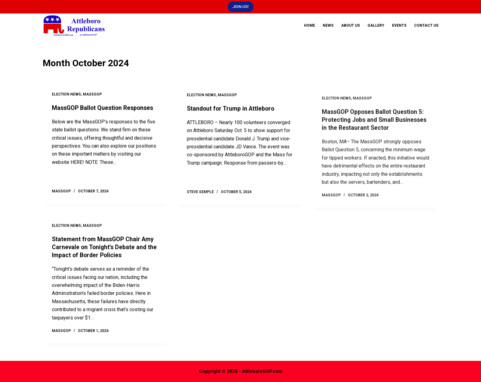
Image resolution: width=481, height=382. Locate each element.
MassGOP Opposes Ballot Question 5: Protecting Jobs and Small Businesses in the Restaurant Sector (374, 146)
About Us (350, 25)
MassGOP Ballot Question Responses (104, 109)
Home (309, 25)
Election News (66, 96)
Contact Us (426, 25)
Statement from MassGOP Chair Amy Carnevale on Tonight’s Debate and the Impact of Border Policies (105, 253)
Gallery (375, 25)
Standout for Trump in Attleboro (232, 114)
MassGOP (92, 96)
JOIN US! (241, 6)
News (328, 25)
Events (399, 25)
